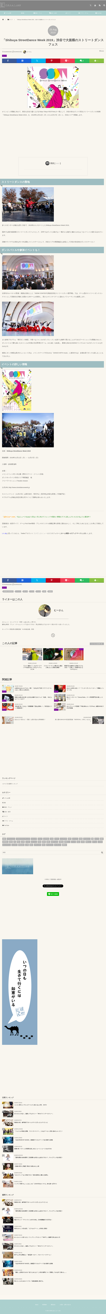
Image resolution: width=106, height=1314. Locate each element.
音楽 (81, 838)
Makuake (21, 844)
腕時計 (64, 844)
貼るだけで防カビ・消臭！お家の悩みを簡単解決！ (30, 719)
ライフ (68, 13)
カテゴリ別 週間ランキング (10, 784)
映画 (39, 841)
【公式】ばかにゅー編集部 (42, 533)
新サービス (54, 841)
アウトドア (37, 844)
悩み (78, 841)
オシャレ (34, 841)
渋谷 (44, 591)
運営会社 (53, 1304)
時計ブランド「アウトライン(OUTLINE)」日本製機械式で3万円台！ (33, 1219)
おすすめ (46, 838)
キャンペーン (6, 844)
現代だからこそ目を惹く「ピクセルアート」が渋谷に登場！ (31, 1228)
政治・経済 (53, 13)
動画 (11, 841)
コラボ (100, 841)
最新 (4, 838)
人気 (27, 844)
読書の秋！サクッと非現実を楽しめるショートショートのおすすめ (33, 1148)
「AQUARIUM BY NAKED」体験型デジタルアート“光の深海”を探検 (33, 1140)
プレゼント (87, 838)
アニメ (40, 838)
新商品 (61, 841)
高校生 (50, 591)
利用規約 (44, 1304)
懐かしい (88, 841)
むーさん (27, 51)
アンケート (50, 844)
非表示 (58, 163)
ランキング (58, 844)
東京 (43, 844)
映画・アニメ (38, 13)
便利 (44, 841)
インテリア (63, 838)
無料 (48, 841)
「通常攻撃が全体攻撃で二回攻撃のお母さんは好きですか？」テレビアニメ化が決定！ (38, 1157)
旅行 (31, 844)
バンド (73, 841)
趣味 (102, 838)
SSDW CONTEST (8, 591)
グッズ (97, 838)
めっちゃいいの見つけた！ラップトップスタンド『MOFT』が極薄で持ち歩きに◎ (37, 1237)
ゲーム (94, 841)
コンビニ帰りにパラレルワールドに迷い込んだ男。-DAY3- (30, 1105)
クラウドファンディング (23, 838)
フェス (38, 591)
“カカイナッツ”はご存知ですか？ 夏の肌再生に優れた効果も (31, 1175)
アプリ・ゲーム (83, 13)
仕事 (23, 841)
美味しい (67, 841)
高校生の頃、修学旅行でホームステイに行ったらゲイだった (31, 1122)
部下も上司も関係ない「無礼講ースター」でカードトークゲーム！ (33, 1255)
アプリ (56, 838)
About (36, 1304)
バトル (32, 591)
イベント (18, 591)
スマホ (28, 841)
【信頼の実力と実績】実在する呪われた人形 (26, 1166)
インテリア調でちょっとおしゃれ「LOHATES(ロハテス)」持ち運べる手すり (35, 1184)
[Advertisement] (53, 136)
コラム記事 (7, 13)
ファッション (10, 838)
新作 (69, 838)
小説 (52, 838)
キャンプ (33, 838)
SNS (83, 841)
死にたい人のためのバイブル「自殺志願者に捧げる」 (29, 1281)
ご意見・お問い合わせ (65, 1304)
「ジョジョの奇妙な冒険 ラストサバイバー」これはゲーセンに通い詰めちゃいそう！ (38, 1131)
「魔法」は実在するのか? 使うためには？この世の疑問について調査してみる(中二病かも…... (40, 1272)
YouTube (98, 13)
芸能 (22, 13)
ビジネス (14, 844)
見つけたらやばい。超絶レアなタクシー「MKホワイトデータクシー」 (34, 1113)
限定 (18, 841)
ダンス (25, 591)
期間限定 (5, 841)
